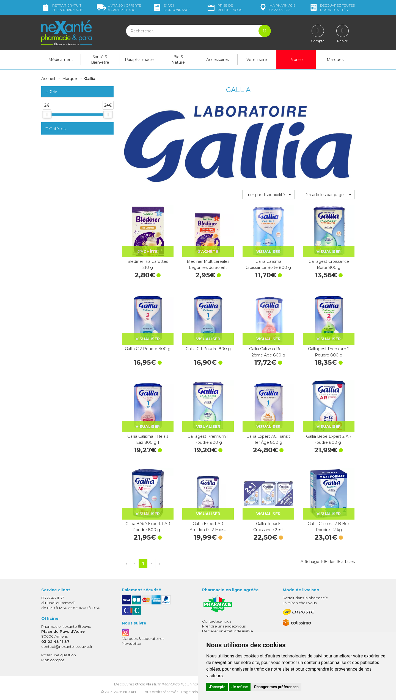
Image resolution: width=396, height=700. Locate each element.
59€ (119, 7)
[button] (268, 194)
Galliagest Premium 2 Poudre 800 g (329, 351)
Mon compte (53, 660)
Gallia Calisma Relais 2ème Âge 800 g (268, 351)
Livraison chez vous (300, 603)
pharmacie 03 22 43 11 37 (277, 7)
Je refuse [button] (240, 687)
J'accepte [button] (217, 687)
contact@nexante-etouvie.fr (66, 646)
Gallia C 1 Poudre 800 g (208, 348)
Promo (296, 59)
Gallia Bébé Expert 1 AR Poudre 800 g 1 (147, 526)
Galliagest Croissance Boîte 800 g (329, 264)
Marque (69, 78)
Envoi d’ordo (172, 7)
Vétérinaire (256, 59)
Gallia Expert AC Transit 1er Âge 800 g (268, 439)
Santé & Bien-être (100, 59)
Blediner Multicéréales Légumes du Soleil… (208, 264)
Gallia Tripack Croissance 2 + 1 (268, 526)
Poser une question (58, 655)
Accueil (48, 78)
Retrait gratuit (62, 7)
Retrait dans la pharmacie (305, 598)
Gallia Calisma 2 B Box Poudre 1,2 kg (329, 526)
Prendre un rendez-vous (224, 626)
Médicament (60, 59)
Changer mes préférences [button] (276, 687)
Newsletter (132, 643)
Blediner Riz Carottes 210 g (147, 264)
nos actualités (332, 7)
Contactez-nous (216, 621)
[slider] (46, 114)
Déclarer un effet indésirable (227, 631)
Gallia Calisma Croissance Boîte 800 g (268, 264)
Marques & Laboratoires (143, 638)
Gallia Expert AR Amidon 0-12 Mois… (208, 526)
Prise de (224, 7)
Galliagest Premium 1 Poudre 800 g (208, 439)
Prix (51, 92)
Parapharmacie (139, 59)
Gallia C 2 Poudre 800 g (147, 348)
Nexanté (131, 692)
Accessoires (217, 59)
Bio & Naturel (178, 59)
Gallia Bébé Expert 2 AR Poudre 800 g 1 (328, 439)
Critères (55, 129)
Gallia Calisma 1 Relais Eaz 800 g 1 (147, 439)
